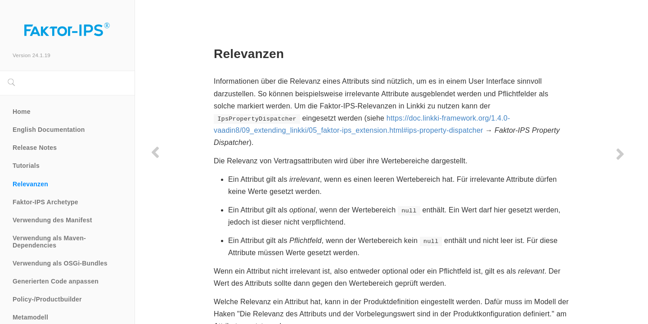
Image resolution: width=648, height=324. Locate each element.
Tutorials (26, 165)
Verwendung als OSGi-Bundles (60, 263)
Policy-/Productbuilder (47, 299)
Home (22, 111)
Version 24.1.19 (31, 55)
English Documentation (49, 129)
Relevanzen (30, 184)
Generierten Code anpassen (56, 281)
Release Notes (35, 147)
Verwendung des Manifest (52, 220)
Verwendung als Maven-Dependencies (49, 241)
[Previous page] (155, 152)
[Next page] (620, 154)
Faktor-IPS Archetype (45, 202)
